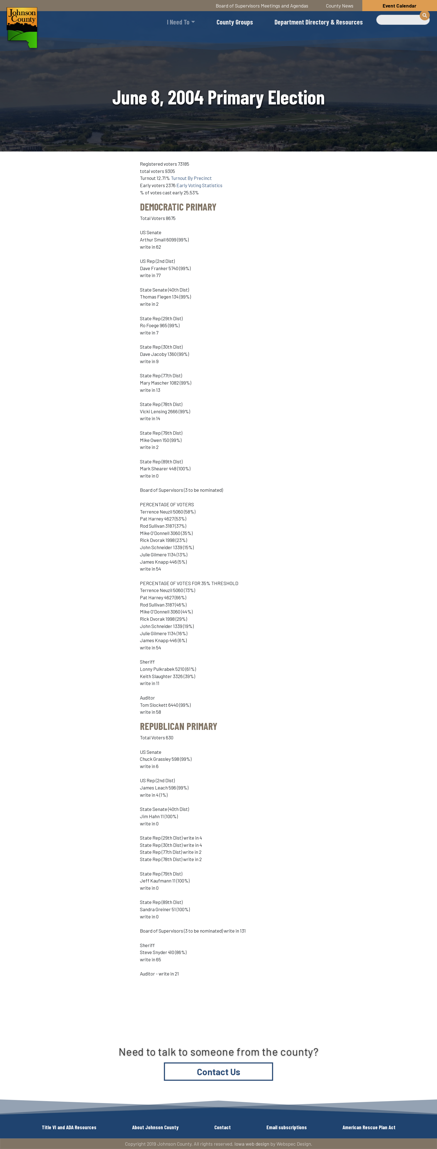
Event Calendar (399, 6)
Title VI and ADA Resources (69, 1127)
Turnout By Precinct (191, 178)
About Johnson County (155, 1127)
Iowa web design (251, 1144)
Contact (222, 1127)
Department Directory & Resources (319, 22)
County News (339, 6)
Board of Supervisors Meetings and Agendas (262, 6)
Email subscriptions (286, 1127)
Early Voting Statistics (199, 185)
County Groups (235, 22)
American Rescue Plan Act (369, 1127)
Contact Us (218, 1071)
